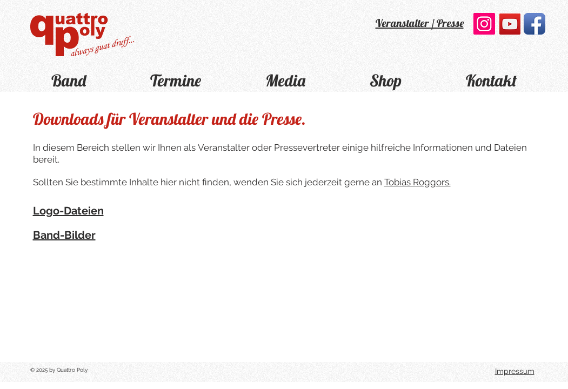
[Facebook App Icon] (534, 24)
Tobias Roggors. (417, 182)
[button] (175, 79)
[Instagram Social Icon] (484, 24)
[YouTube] (509, 24)
